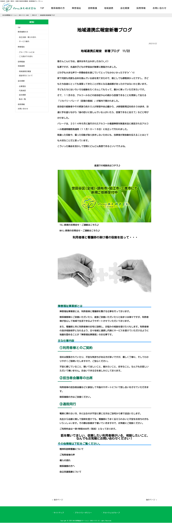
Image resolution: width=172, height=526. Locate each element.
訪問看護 (21, 62)
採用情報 (21, 104)
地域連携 (21, 66)
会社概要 (21, 81)
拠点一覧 (22, 99)
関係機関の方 (23, 32)
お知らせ (34, 15)
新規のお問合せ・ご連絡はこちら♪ (81, 225)
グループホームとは (26, 52)
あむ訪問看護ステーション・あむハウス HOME (15, 15)
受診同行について (26, 75)
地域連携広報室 (25, 71)
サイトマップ (59, 513)
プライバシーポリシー (83, 513)
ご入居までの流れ (26, 56)
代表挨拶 (22, 90)
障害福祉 (21, 47)
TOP (19, 27)
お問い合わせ (23, 109)
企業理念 (22, 86)
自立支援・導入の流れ (27, 37)
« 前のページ (57, 500)
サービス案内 (24, 41)
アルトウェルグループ (111, 513)
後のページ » (151, 500)
